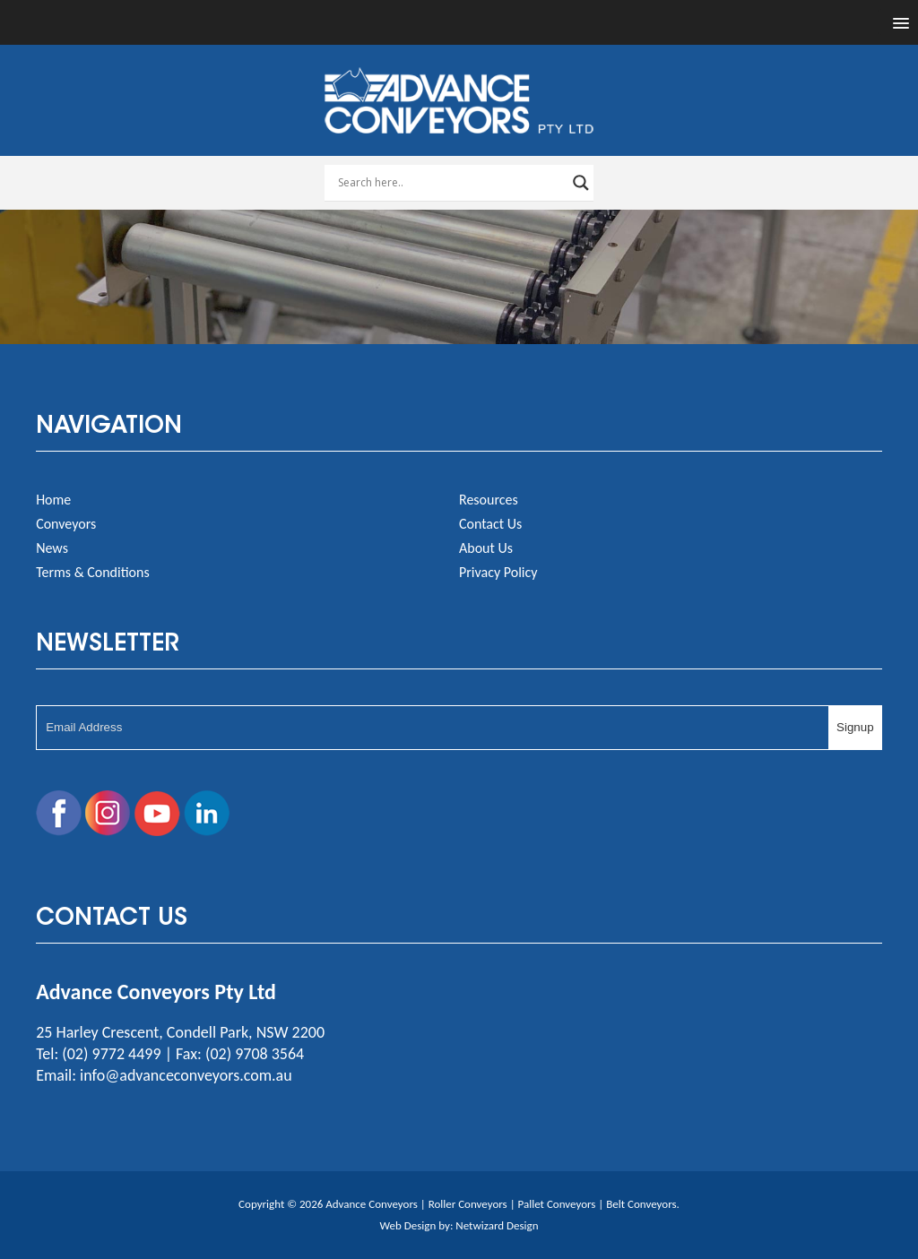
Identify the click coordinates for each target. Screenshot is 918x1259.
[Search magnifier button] (580, 183)
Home (53, 499)
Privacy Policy (498, 572)
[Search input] (451, 183)
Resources (488, 499)
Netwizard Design (496, 1225)
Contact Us (490, 523)
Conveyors (66, 523)
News (52, 547)
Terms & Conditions (93, 572)
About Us (486, 547)
